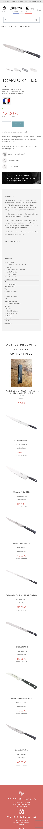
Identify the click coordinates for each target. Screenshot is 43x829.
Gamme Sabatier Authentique (12, 94)
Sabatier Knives (10, 232)
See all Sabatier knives (12, 241)
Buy (17, 124)
